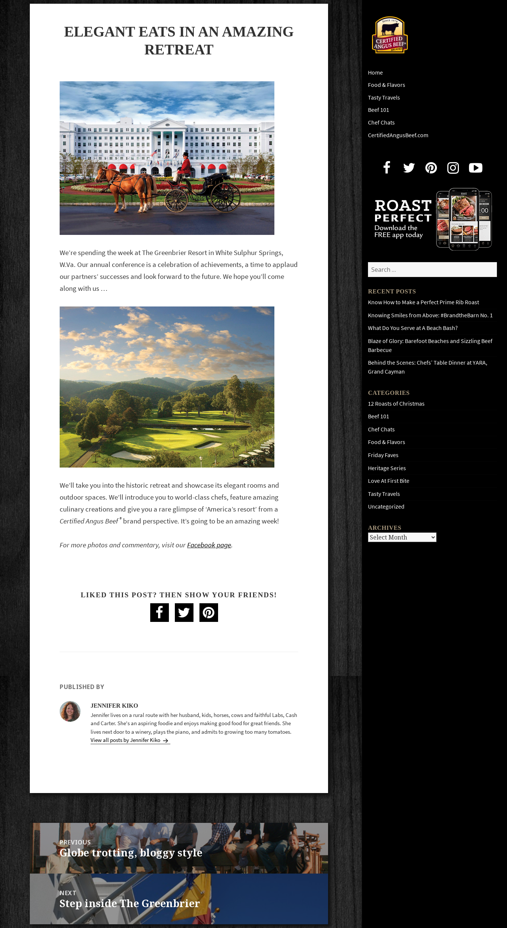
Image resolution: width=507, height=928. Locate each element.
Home (375, 72)
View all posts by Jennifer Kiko (126, 740)
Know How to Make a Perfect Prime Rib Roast (423, 302)
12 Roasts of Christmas (396, 404)
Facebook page (209, 545)
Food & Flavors (386, 85)
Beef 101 (378, 110)
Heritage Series (387, 468)
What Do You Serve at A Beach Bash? (413, 328)
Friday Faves (383, 455)
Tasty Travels (384, 97)
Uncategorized (386, 506)
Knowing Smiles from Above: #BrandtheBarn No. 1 (430, 315)
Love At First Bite (388, 481)
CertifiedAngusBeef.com (398, 135)
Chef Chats (381, 122)
